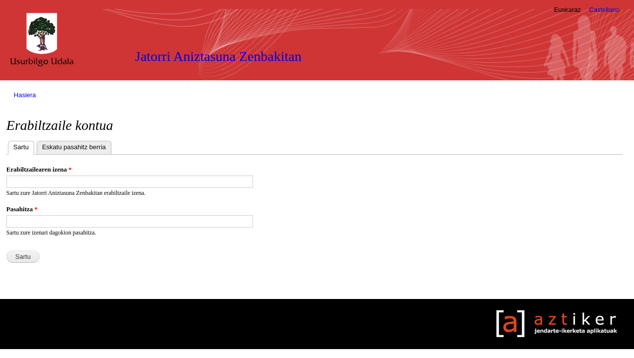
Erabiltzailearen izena (39, 169)
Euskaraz (567, 9)
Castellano (604, 9)
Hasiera (25, 95)
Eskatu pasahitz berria (74, 147)
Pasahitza (22, 209)
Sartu (23, 146)
